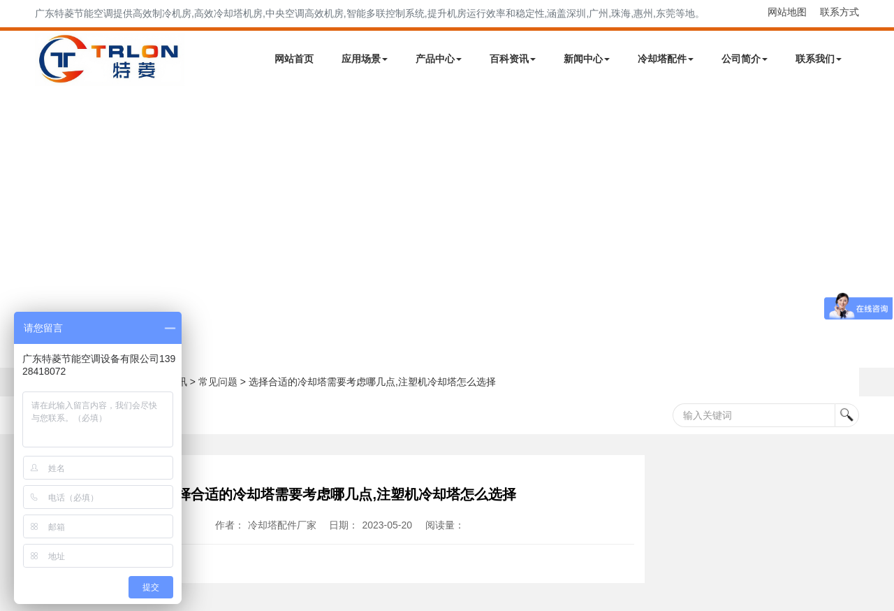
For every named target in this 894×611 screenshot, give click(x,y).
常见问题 (217, 381)
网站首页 (294, 58)
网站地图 (787, 11)
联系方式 (839, 11)
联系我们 (819, 58)
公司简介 (744, 58)
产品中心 (439, 58)
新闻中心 (587, 58)
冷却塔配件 (666, 58)
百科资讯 (513, 58)
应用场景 (365, 58)
